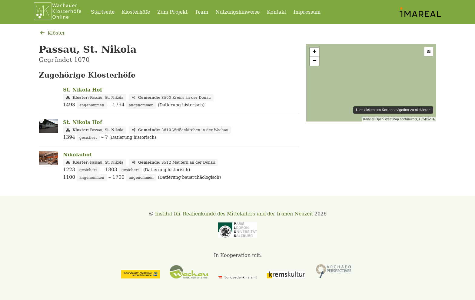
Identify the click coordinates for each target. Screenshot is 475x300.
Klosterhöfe (136, 12)
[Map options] (428, 51)
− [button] (315, 61)
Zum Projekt (172, 12)
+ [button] (315, 52)
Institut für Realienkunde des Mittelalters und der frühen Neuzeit (234, 214)
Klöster (52, 33)
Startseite (103, 12)
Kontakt (276, 12)
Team (201, 12)
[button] (428, 51)
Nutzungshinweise (237, 12)
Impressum (307, 12)
